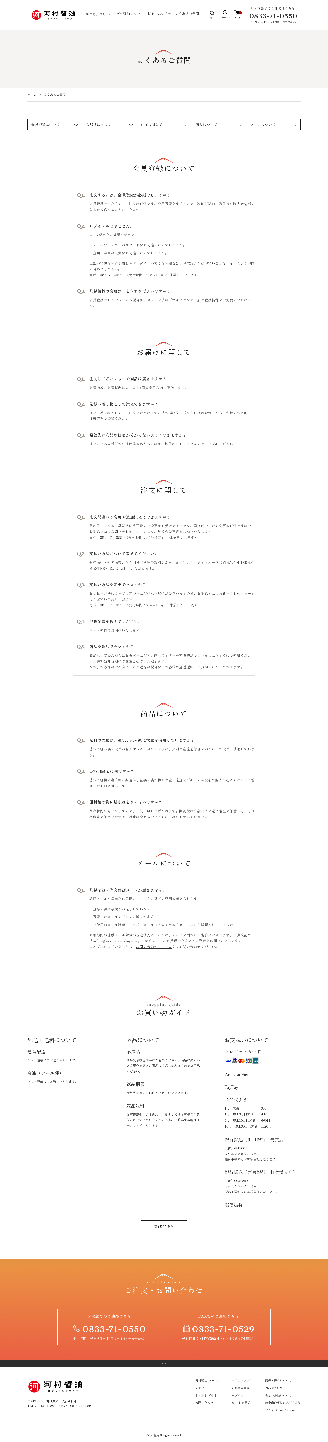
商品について (206, 124)
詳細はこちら (164, 1226)
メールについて (263, 124)
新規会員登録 (240, 1388)
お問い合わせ (204, 1403)
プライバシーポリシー (280, 1410)
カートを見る (241, 1402)
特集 (150, 13)
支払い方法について (278, 1395)
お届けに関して (98, 124)
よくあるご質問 (187, 13)
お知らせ (165, 13)
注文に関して (152, 124)
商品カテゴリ (95, 14)
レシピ (199, 1388)
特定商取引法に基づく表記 (283, 1403)
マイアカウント (242, 1380)
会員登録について (45, 124)
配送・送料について (278, 1380)
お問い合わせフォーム (223, 263)
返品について (274, 1388)
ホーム (32, 94)
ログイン (237, 1395)
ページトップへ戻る (164, 1363)
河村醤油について (130, 13)
